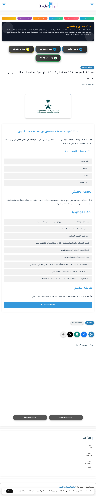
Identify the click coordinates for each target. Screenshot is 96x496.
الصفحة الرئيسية (65, 417)
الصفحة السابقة (30, 417)
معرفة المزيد (23, 491)
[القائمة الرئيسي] (92, 5)
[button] (84, 334)
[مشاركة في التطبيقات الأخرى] (63, 334)
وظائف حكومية (87, 67)
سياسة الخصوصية (89, 462)
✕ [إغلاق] (4, 491)
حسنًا (9, 491)
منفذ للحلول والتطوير (67, 487)
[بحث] (4, 5)
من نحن (90, 446)
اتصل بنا (89, 468)
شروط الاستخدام (89, 454)
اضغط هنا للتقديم (48, 305)
